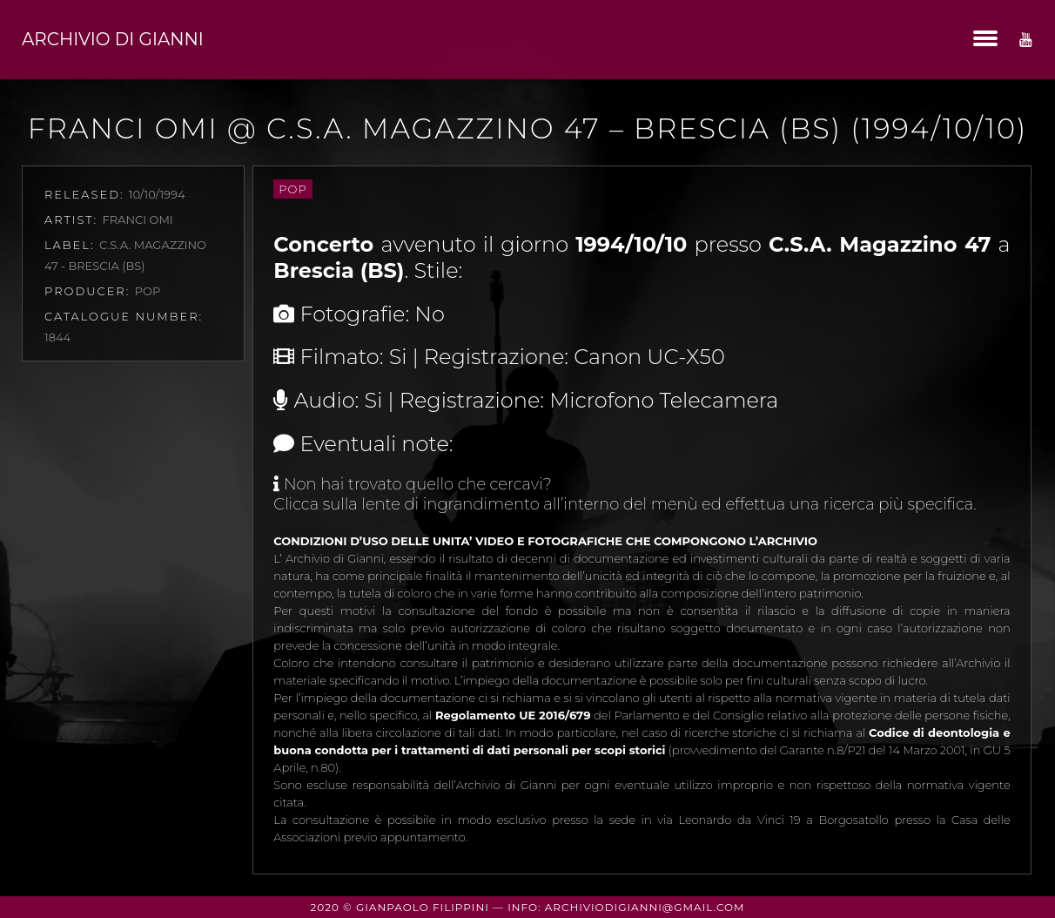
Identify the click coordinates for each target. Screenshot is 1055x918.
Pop (292, 189)
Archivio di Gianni (113, 39)
